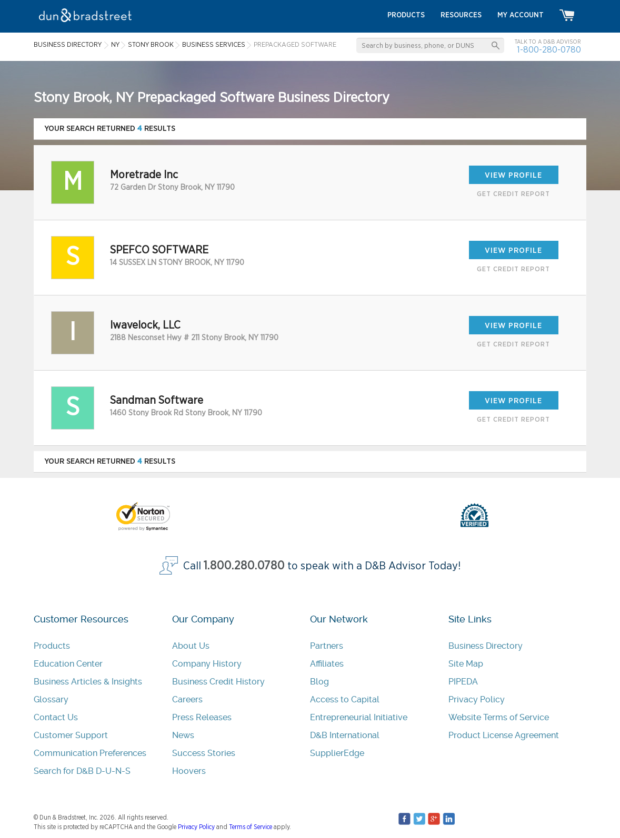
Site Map (465, 664)
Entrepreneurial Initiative (358, 717)
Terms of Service (250, 827)
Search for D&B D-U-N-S (82, 771)
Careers (187, 699)
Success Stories (203, 753)
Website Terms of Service (498, 717)
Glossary (51, 699)
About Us (190, 646)
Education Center (68, 664)
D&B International (344, 735)
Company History (207, 664)
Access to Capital (344, 699)
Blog (319, 682)
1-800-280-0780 (549, 49)
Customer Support (71, 735)
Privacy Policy (476, 699)
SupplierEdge (337, 753)
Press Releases (202, 717)
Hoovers (189, 771)
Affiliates (327, 664)
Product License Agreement (503, 735)
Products (52, 646)
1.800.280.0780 (244, 566)
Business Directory (485, 646)
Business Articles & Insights (88, 682)
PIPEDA (463, 682)
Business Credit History (218, 682)
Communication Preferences (90, 753)
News (183, 735)
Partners (326, 646)
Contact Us (56, 717)
